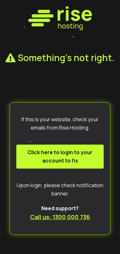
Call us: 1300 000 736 (60, 217)
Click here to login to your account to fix (60, 156)
